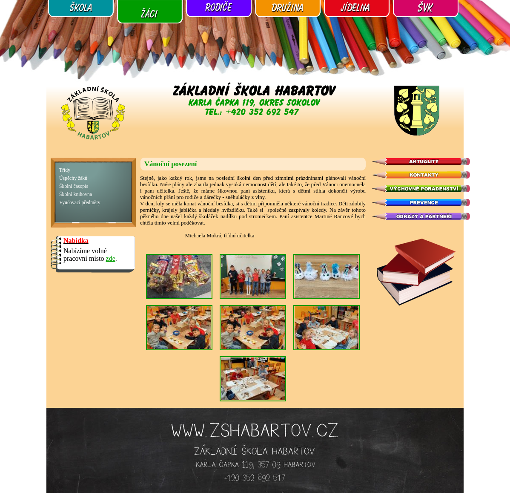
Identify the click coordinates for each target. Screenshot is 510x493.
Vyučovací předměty (79, 202)
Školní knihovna (75, 194)
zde (110, 258)
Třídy (64, 170)
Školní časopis (73, 186)
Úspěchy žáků (73, 178)
